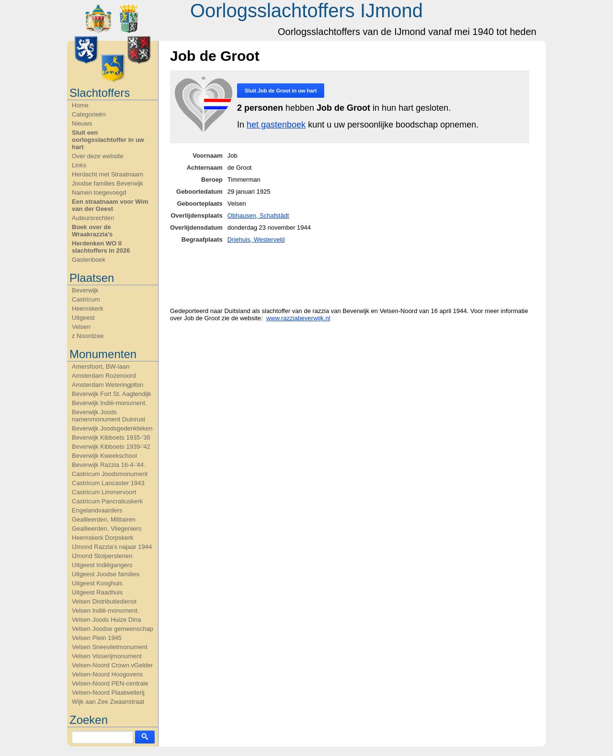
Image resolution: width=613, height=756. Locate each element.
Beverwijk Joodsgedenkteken (112, 428)
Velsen (81, 326)
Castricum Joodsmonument (110, 473)
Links (79, 165)
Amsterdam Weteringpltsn (107, 384)
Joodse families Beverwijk (107, 183)
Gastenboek (88, 259)
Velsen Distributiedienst (104, 601)
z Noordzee (87, 335)
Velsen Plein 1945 (97, 637)
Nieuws (82, 123)
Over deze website (98, 156)
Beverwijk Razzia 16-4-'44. (109, 464)
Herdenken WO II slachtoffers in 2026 (101, 247)
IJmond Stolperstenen (102, 555)
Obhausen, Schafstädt (258, 215)
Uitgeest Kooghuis (97, 583)
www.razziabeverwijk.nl (298, 318)
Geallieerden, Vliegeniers (106, 528)
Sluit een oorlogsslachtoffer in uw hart (108, 140)
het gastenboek (276, 124)
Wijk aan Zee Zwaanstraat (108, 701)
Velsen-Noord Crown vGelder (112, 665)
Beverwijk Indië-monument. (109, 403)
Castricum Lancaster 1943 (108, 483)
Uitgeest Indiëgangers (102, 565)
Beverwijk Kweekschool (104, 455)
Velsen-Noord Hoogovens (107, 674)
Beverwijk (85, 290)
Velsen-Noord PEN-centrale (110, 683)
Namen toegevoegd (99, 192)
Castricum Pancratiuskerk (107, 501)
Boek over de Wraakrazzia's (92, 230)
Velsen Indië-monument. (105, 610)
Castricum (86, 299)
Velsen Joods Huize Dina (106, 619)
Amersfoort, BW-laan (100, 366)
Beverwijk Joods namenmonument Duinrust (108, 415)
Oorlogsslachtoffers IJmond (306, 10)
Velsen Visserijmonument (107, 656)
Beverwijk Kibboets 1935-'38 (111, 437)
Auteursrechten (93, 217)
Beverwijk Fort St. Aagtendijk (111, 393)
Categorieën (89, 114)
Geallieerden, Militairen (104, 519)
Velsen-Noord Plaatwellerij (108, 692)
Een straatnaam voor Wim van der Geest (110, 205)
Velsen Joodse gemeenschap (112, 628)
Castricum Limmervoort (104, 492)
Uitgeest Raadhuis (97, 592)
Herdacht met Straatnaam (107, 174)
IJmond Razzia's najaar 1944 (112, 546)
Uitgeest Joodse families (105, 574)
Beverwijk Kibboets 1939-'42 (111, 446)
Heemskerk (87, 308)
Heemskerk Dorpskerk (103, 537)
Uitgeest (83, 317)
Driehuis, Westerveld (256, 239)
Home (80, 105)
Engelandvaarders (97, 510)
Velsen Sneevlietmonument (110, 647)
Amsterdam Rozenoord (104, 375)
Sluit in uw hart (281, 90)
